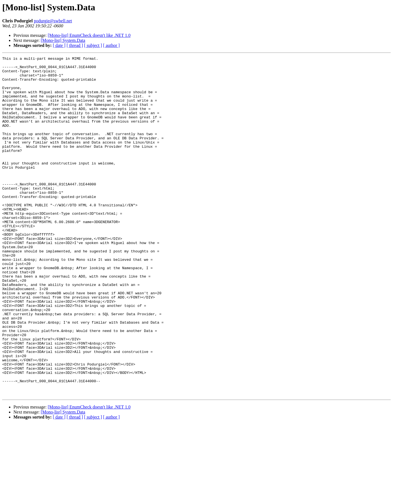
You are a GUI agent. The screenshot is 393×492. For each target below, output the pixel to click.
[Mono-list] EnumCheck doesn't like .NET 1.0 (89, 35)
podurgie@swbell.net (53, 20)
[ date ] (59, 45)
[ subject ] (93, 45)
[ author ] (111, 45)
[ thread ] (75, 45)
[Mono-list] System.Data (63, 40)
